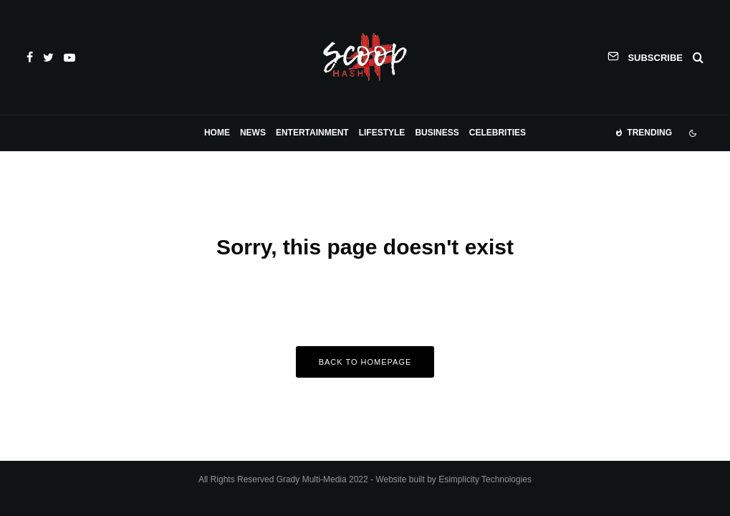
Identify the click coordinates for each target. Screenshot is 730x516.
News (253, 133)
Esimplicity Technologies (485, 479)
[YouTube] (69, 57)
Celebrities (497, 133)
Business (436, 133)
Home (217, 133)
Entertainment (312, 133)
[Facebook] (29, 57)
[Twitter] (48, 57)
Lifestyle (382, 133)
